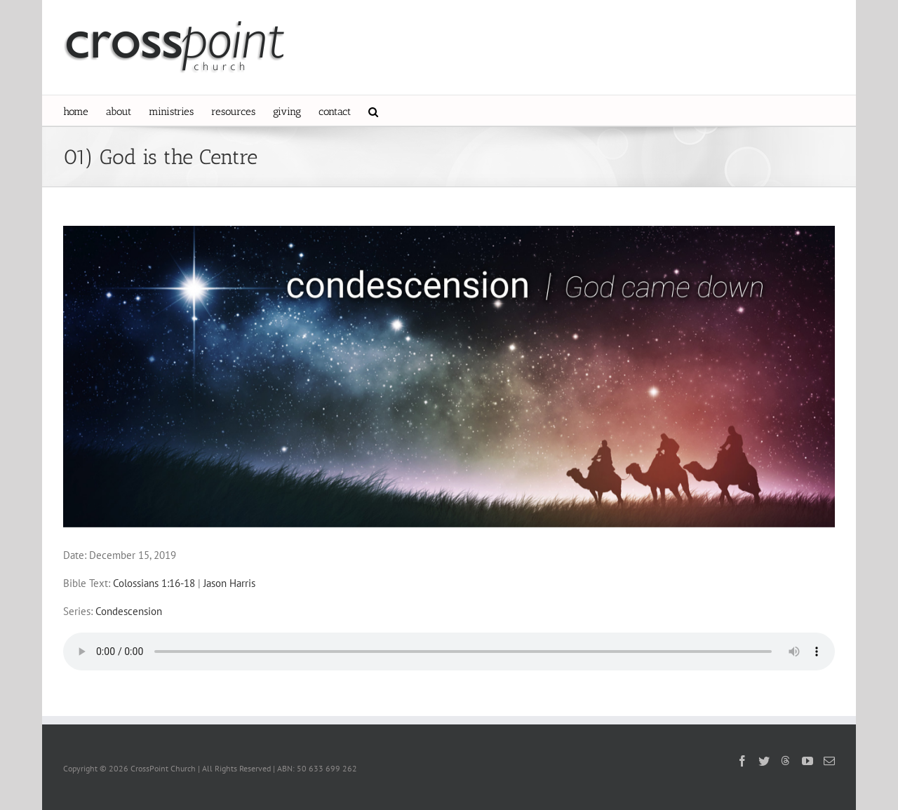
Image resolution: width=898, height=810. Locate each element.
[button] (373, 110)
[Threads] (785, 760)
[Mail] (829, 761)
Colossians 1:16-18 (154, 583)
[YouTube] (807, 761)
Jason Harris (229, 583)
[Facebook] (742, 761)
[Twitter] (764, 761)
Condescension (128, 611)
